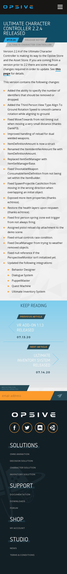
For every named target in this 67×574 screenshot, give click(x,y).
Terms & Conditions (22, 555)
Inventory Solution (22, 474)
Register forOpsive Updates (10, 388)
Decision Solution (21, 461)
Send (60, 395)
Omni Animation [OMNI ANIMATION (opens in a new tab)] (19, 454)
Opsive (18, 7)
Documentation (20, 494)
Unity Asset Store (53, 429)
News (13, 548)
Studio (19, 539)
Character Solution (23, 467)
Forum (14, 508)
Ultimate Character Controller (30, 44)
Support (21, 485)
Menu (60, 7)
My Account (17, 528)
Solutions (24, 445)
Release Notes (34, 40)
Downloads (17, 501)
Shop (16, 519)
